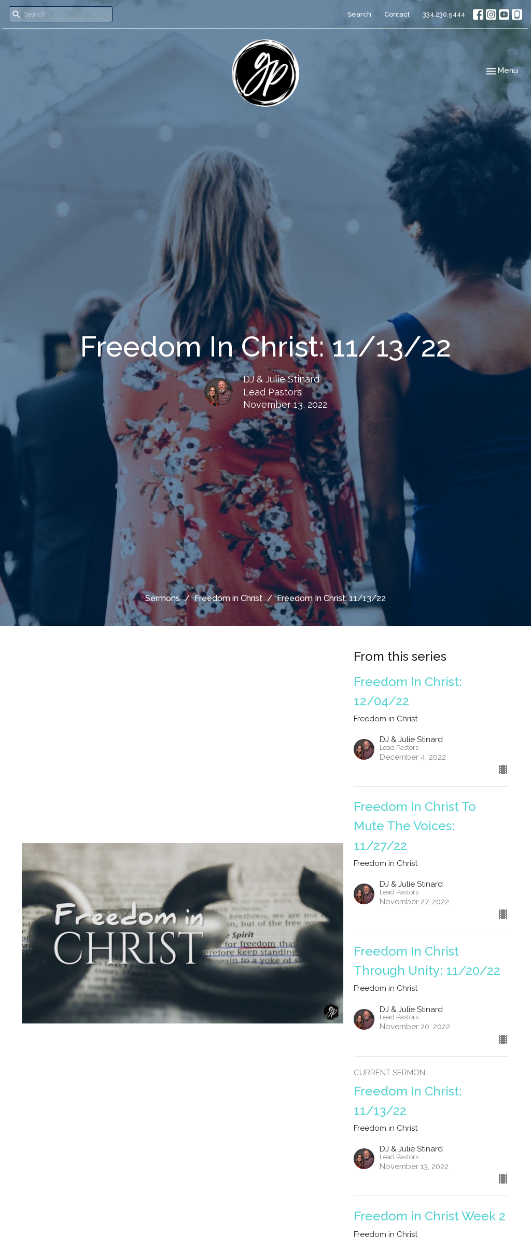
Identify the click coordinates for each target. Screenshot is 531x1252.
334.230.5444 (444, 14)
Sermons (162, 598)
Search (359, 14)
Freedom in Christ (228, 598)
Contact (397, 14)
